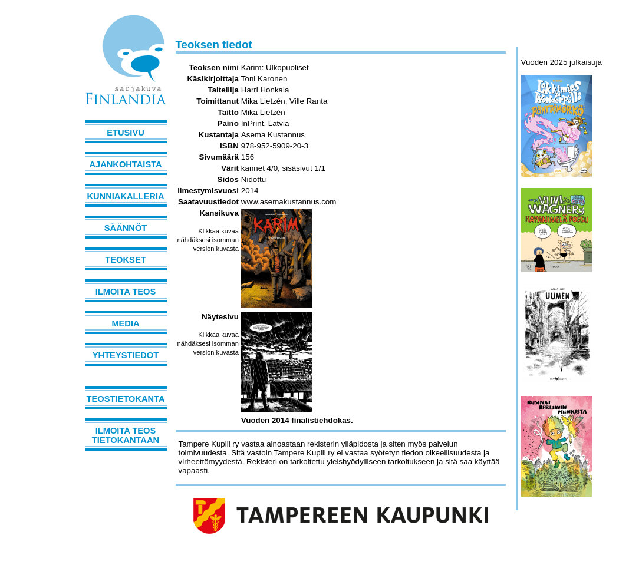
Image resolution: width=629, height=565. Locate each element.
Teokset (125, 260)
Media (125, 323)
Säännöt (125, 228)
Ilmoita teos (125, 291)
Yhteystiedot (126, 355)
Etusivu (125, 132)
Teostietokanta (126, 399)
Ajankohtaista (125, 164)
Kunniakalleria (125, 196)
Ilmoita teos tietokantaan (125, 435)
